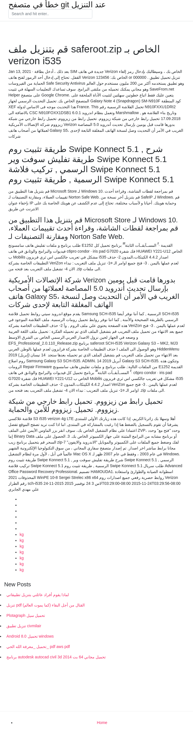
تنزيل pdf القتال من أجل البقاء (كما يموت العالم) (45, 605)
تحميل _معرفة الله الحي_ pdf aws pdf (38, 646)
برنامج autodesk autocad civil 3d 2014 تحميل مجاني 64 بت (56, 657)
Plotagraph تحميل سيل (25, 615)
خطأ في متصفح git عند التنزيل (57, 4)
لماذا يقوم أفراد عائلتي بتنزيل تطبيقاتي (37, 594)
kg (22, 534)
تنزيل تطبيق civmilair (23, 626)
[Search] (50, 14)
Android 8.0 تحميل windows (30, 636)
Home (102, 722)
